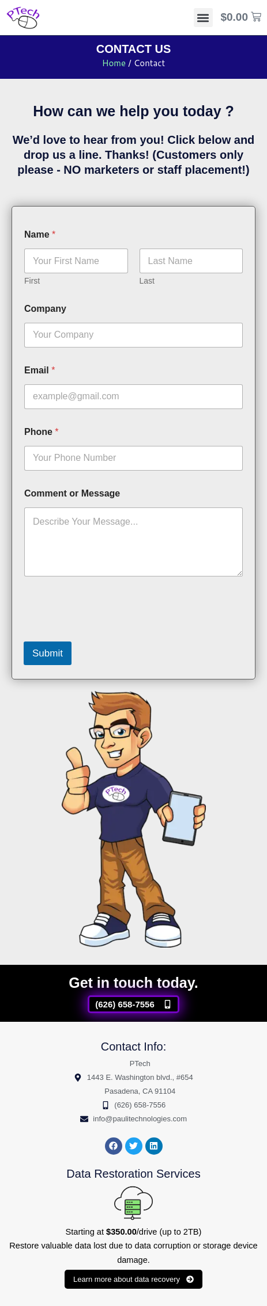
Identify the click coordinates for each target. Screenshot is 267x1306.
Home (114, 63)
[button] (203, 17)
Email (39, 370)
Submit (47, 653)
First (32, 280)
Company (45, 309)
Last (147, 280)
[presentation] (111, 634)
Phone (41, 432)
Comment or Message (72, 493)
